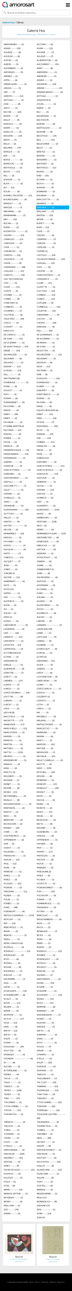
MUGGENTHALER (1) (17, 804)
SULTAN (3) (12, 1066)
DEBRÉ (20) (12, 350)
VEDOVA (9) (12, 1161)
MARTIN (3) (13, 744)
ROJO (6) (11, 959)
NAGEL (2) (44, 816)
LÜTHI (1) (43, 704)
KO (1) (8, 609)
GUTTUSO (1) (13, 513)
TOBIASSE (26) (46, 1106)
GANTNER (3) (46, 462)
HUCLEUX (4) (15, 549)
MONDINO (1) (45, 780)
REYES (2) (44, 935)
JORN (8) (43, 573)
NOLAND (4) (46, 828)
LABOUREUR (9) (16, 625)
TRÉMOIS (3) (14, 1122)
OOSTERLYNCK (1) (15, 835)
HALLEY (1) (11, 517)
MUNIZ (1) (43, 804)
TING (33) (12, 1098)
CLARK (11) (44, 283)
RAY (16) (9, 923)
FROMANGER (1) (14, 458)
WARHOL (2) (45, 1189)
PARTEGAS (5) (46, 855)
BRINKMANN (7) (15, 215)
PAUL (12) (10, 863)
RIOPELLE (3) (14, 947)
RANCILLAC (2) (47, 915)
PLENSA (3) (12, 895)
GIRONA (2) (12, 493)
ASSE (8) (12, 104)
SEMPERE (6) (46, 1007)
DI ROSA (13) (12, 370)
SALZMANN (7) (14, 979)
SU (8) (9, 1062)
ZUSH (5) (41, 1217)
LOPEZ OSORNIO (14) (16, 692)
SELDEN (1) (11, 1007)
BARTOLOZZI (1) (49, 128)
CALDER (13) (14, 235)
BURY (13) (43, 227)
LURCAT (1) (11, 704)
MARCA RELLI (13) (15, 728)
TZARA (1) (11, 1138)
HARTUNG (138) (47, 521)
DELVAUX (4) (44, 362)
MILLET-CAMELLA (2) (50, 760)
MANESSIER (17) (14, 724)
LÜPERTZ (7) (46, 700)
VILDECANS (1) (48, 1173)
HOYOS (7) (15, 545)
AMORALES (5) (13, 72)
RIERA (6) (44, 939)
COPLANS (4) (45, 303)
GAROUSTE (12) (47, 474)
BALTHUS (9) (43, 120)
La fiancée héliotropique (19, 1259)
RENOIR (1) (15, 935)
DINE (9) (42, 374)
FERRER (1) (12, 438)
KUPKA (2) (11, 621)
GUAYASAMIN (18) (16, 509)
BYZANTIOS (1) (15, 231)
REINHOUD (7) (47, 931)
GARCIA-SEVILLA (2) (49, 470)
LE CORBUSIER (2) (12, 653)
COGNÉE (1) (13, 295)
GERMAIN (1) (46, 482)
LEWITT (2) (10, 676)
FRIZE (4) (44, 454)
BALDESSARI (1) (46, 116)
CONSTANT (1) (11, 303)
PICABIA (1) (45, 879)
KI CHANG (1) (45, 589)
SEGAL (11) (12, 1003)
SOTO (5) (47, 1042)
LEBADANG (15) (46, 660)
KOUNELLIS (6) (46, 613)
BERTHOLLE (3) (13, 167)
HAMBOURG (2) (47, 517)
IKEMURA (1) (45, 553)
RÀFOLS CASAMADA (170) (19, 915)
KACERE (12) (12, 577)
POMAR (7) (44, 899)
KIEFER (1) (12, 593)
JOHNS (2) (44, 565)
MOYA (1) (44, 796)
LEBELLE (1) (13, 664)
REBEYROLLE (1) (13, 927)
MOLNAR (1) (11, 780)
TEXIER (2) (12, 1094)
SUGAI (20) (44, 1062)
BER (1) (9, 155)
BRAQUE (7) (13, 207)
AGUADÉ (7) (45, 52)
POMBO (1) (11, 903)
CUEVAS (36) (46, 322)
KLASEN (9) (44, 601)
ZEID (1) (46, 1209)
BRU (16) (10, 219)
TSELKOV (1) (12, 1126)
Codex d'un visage (53, 1259)
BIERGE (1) (45, 171)
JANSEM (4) (44, 561)
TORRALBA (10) (48, 1110)
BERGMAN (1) (46, 159)
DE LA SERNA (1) (14, 342)
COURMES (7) (13, 310)
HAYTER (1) (15, 525)
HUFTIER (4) (46, 549)
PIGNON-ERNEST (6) (49, 887)
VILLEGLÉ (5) (13, 1177)
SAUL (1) (10, 983)
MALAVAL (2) (46, 720)
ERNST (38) (11, 414)
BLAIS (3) (13, 183)
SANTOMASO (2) (49, 979)
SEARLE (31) (45, 999)
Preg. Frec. (61, 1282)
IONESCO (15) (13, 557)
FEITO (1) (43, 430)
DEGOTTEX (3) (46, 350)
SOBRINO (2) (47, 1034)
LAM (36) (11, 633)
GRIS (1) (42, 501)
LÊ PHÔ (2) (42, 657)
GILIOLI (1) (44, 485)
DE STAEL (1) (46, 346)
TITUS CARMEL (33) (49, 1102)
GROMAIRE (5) (13, 505)
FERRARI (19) (45, 434)
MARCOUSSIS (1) (14, 732)
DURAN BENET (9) (14, 402)
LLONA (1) (44, 684)
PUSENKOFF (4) (14, 911)
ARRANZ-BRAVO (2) (50, 92)
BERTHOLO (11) (46, 167)
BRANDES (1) (45, 203)
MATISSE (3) (45, 748)
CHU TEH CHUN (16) (13, 279)
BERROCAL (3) (13, 163)
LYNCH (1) (44, 708)
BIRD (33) (43, 175)
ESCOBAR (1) (13, 422)
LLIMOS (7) (12, 684)
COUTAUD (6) (13, 314)
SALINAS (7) (45, 975)
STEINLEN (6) (18, 1058)
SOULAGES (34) (14, 1046)
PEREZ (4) (43, 875)
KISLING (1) (45, 597)
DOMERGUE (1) (16, 382)
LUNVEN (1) (13, 700)
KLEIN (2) (10, 605)
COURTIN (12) (46, 310)
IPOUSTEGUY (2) (47, 557)
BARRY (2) (11, 128)
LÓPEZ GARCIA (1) (49, 688)
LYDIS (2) (11, 708)
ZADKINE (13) (43, 1205)
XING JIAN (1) (12, 1205)
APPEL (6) (10, 80)
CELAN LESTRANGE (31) (51, 259)
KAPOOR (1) (45, 581)
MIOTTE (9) (44, 764)
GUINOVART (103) (48, 509)
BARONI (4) (46, 124)
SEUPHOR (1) (13, 1014)
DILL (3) (12, 374)
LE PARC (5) (11, 657)
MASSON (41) (46, 744)
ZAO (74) (11, 1209)
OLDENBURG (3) (47, 832)
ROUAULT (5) (47, 967)
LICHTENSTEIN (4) (47, 676)
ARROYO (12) (13, 96)
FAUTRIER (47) (12, 430)
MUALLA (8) (12, 800)
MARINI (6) (45, 736)
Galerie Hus (8, 22)
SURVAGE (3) (46, 1066)
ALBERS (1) (11, 64)
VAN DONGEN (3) (14, 1150)
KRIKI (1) (8, 617)
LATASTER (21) (12, 645)
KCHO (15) (9, 589)
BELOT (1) (44, 147)
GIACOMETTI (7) (15, 485)
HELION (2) (11, 529)
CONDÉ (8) (12, 299)
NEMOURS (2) (13, 820)
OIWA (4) (10, 832)
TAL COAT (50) (46, 1082)
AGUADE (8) (12, 52)
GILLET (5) (13, 489)
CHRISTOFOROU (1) (48, 275)
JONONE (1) (9, 573)
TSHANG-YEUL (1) (47, 1126)
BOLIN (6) (12, 191)
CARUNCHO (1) (13, 251)
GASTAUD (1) (46, 478)
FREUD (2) (44, 450)
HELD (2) (42, 525)
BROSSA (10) (45, 215)
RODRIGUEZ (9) (14, 955)
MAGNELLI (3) (46, 716)
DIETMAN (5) (44, 370)
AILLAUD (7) (45, 56)
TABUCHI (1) (45, 1074)
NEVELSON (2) (46, 820)
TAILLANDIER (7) (47, 1078)
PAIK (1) (45, 847)
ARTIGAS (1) (47, 96)
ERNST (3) (10, 418)
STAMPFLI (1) (45, 1054)
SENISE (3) (11, 1010)
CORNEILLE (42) (48, 307)
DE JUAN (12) (13, 338)
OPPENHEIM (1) (47, 839)
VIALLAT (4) (45, 1165)
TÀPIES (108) (13, 1090)
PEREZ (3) (10, 879)
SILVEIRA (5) (45, 1022)
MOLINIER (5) (13, 776)
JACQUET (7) (12, 561)
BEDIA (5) (10, 139)
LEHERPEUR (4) (14, 668)
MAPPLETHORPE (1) (49, 724)
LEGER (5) (45, 664)
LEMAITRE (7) (13, 672)
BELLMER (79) (12, 147)
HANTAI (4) (12, 521)
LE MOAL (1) (44, 653)
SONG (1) (45, 1038)
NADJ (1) (10, 816)
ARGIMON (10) (46, 84)
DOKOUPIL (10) (48, 378)
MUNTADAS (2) (14, 808)
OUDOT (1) (12, 847)
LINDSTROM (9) (47, 680)
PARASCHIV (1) (15, 855)
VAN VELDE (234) (14, 1154)
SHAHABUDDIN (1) (49, 1014)
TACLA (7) (11, 1078)
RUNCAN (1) (45, 971)
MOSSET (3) (45, 792)
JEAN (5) (10, 565)
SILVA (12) (10, 1022)
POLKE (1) (11, 899)
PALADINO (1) (14, 851)
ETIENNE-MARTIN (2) (14, 426)
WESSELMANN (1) (47, 1193)
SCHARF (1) (45, 987)
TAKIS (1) (12, 1082)
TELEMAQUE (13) (47, 1090)
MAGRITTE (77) (13, 720)
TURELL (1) (11, 1130)
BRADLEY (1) (12, 203)
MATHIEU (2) (13, 748)
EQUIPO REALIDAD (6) (47, 410)
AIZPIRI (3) (11, 60)
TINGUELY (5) (45, 1098)
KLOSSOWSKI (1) (47, 605)
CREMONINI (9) (48, 314)
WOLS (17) (42, 1197)
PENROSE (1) (13, 871)
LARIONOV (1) (13, 641)
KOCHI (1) (45, 609)
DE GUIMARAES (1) (48, 334)
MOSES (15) (10, 792)
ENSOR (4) (11, 410)
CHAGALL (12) (46, 263)
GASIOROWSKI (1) (16, 478)
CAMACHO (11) (13, 239)
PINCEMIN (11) (15, 891)
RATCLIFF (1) (12, 919)
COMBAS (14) (46, 295)
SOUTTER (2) (12, 1050)
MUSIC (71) (44, 812)
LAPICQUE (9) (46, 637)
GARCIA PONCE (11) (50, 466)
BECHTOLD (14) (47, 135)
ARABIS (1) (44, 80)
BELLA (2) (10, 143)
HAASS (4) (44, 513)
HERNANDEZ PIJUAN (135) (51, 533)
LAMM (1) (44, 633)
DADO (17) (9, 330)
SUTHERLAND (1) (15, 1070)
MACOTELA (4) (14, 716)
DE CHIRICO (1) (14, 334)
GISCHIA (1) (44, 493)
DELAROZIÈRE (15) (49, 354)
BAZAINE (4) (44, 132)
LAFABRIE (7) (49, 625)
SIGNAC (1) (44, 1018)
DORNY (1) (45, 386)
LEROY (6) (44, 672)
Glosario (52, 1282)
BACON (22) (12, 112)
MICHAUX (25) (46, 756)
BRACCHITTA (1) (48, 199)
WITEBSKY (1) (13, 1197)
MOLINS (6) (44, 776)
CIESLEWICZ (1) (47, 279)
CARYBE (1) (42, 251)
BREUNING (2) (12, 211)
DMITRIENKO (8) (12, 378)
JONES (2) (10, 569)
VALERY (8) (44, 1146)
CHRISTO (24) (14, 275)
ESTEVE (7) (45, 422)
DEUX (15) (43, 366)
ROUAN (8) (12, 967)
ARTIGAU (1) (14, 100)
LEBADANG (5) (10, 660)
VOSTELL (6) (45, 1185)
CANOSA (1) (46, 243)
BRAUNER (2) (45, 207)
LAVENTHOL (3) (13, 649)
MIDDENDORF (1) (15, 760)
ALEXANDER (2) (13, 68)
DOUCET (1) (13, 390)
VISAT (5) (45, 1181)
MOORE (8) (12, 788)
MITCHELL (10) (46, 772)
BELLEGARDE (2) (47, 143)
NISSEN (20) (11, 828)
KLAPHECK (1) (13, 601)
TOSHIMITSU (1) (13, 1114)
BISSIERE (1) (12, 179)
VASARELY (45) (13, 1158)
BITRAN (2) (44, 179)
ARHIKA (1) (12, 88)
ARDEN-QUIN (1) (15, 84)
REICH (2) (43, 927)
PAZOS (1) (44, 863)
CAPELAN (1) (45, 247)
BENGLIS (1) (12, 151)
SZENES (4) (11, 1074)
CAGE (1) (43, 231)
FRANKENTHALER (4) (16, 450)
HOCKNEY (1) (12, 541)
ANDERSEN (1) (47, 72)
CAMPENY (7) (46, 239)
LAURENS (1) (45, 645)
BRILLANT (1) (45, 211)
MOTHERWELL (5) (15, 796)
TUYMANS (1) (12, 1134)
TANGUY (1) (11, 1086)
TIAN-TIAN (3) (46, 1094)
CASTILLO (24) (46, 255)
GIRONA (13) (45, 489)
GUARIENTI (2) (46, 505)
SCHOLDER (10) (49, 995)
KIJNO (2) (44, 593)
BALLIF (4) (11, 120)
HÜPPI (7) (12, 553)
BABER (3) (43, 108)
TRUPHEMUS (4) (48, 1122)
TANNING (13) (47, 1086)
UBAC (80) (44, 1138)
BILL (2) (9, 175)
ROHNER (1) (46, 955)
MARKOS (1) (12, 740)
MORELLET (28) (48, 788)
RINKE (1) (43, 943)
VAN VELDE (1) (46, 1154)
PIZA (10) (46, 891)
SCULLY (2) (11, 999)
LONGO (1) (12, 688)
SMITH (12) (10, 1030)
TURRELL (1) (45, 1130)
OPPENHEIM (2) (14, 839)
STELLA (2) (44, 1058)
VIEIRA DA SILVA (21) (19, 1169)
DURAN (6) (11, 398)
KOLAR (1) (10, 613)
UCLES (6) (11, 1142)
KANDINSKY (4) (14, 581)
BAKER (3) (11, 116)
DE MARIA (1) (46, 342)
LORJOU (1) (46, 692)
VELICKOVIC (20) (48, 1161)
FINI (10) (44, 438)
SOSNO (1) (11, 1042)
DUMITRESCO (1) (48, 394)
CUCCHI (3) (44, 318)
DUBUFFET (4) (45, 390)
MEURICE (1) (15, 756)
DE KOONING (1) (48, 338)
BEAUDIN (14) (13, 135)
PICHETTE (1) (46, 883)
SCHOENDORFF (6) (14, 995)
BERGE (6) (13, 159)
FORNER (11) (46, 442)
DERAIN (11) (12, 366)
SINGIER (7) (46, 1026)
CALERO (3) (45, 235)
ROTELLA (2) (46, 963)
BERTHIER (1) (45, 163)
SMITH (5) (43, 1030)
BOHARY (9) (45, 187)
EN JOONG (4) (12, 406)
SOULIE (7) (44, 1046)
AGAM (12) (45, 48)
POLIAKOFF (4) (46, 895)
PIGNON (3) (13, 887)
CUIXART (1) (13, 326)
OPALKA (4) (45, 835)
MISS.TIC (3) (9, 772)
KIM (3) (12, 597)
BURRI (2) (11, 227)
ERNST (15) (45, 414)
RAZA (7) (43, 923)
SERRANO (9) (45, 1010)
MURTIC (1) (11, 812)
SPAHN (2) (44, 1050)
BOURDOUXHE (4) (15, 199)
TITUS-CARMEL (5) (16, 1106)
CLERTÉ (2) (11, 291)
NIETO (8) (44, 824)
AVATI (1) (11, 108)
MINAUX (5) (12, 764)
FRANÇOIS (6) (46, 446)
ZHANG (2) (12, 1213)
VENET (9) (11, 1165)
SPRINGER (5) (14, 1054)
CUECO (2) (11, 322)
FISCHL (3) (10, 442)
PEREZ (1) (12, 875)
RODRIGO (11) (17, 951)
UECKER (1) (46, 1142)
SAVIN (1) (12, 987)
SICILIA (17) (14, 1018)
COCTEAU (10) (46, 291)
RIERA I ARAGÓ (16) (13, 943)
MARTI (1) (44, 740)
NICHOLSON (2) (13, 824)
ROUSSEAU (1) (13, 971)
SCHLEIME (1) (47, 991)
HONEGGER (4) (48, 541)
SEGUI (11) (45, 1003)
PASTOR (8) (45, 859)
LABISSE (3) (44, 621)
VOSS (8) (9, 1185)
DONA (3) (10, 386)
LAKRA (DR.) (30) (44, 629)
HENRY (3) (45, 529)
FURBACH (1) (43, 458)
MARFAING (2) (46, 732)
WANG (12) (13, 1189)
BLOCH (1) (45, 183)
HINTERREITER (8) (48, 537)
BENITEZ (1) (46, 151)
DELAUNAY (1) (46, 358)
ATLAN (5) (46, 104)
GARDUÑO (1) (12, 474)
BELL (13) (46, 139)
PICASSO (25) (12, 883)
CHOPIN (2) (45, 271)
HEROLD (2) (12, 537)
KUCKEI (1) (44, 617)
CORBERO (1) (13, 307)
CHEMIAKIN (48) (14, 267)
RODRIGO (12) (49, 951)
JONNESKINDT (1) (45, 569)
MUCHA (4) (46, 800)
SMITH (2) (10, 1034)
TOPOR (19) (12, 1110)
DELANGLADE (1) (15, 354)
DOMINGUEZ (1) (47, 382)
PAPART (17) (44, 851)
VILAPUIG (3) (12, 1173)
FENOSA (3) (12, 434)
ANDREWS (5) (46, 76)
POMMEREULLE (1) (48, 903)
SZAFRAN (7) (44, 1070)
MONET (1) (12, 784)
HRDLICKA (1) (46, 545)
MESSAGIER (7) (46, 752)
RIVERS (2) (44, 947)
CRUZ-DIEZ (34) (14, 318)
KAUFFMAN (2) (46, 585)
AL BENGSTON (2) (47, 60)
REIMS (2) (11, 931)
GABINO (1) (13, 462)
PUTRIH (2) (45, 911)
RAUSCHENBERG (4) (49, 919)
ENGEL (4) (44, 406)
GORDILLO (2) (12, 497)
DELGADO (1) (13, 362)
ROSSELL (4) (12, 963)
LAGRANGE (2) (14, 629)
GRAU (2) (11, 501)
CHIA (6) (44, 267)
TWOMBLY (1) (44, 1134)
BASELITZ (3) (12, 132)
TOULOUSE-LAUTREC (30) (51, 1116)
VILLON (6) (45, 1177)
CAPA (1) (11, 247)
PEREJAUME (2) (44, 871)
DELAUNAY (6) (13, 358)
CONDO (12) (46, 299)
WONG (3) (13, 1201)
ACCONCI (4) (45, 44)
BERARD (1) (46, 155)
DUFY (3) (10, 394)
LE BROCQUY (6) (47, 649)
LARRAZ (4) (44, 641)
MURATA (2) (44, 808)
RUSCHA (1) (12, 975)
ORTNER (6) (45, 843)
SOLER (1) (11, 1038)
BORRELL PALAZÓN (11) (18, 195)
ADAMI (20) (12, 48)
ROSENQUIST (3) (47, 959)
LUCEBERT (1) (43, 696)
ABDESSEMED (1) (14, 44)
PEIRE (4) (9, 867)
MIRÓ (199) (44, 768)
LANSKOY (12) (13, 637)
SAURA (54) (45, 983)
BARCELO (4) (13, 124)
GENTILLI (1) (13, 482)
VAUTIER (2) (46, 1158)
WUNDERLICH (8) (47, 1201)
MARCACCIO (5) (47, 728)
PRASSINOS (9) (46, 907)
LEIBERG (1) (45, 668)
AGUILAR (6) (12, 56)
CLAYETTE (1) (46, 287)
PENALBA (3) (45, 867)
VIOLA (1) (10, 1181)
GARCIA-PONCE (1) (17, 470)
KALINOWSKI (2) (47, 577)
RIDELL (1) (12, 939)
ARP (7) (9, 92)
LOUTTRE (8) (13, 696)
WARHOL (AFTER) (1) (16, 1193)
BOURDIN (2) (45, 195)
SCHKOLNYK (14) (15, 991)
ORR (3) (9, 843)
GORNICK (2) (45, 497)
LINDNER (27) (13, 680)
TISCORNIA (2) (12, 1102)
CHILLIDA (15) (14, 271)
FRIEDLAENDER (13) (16, 454)
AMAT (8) (45, 68)
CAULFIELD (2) (13, 259)
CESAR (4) (12, 263)
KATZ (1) (10, 585)
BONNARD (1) (46, 191)
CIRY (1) (10, 283)
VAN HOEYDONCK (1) (49, 1150)
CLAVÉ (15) (12, 287)
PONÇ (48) (11, 907)
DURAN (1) (43, 398)
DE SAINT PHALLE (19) (16, 346)
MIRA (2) (10, 768)
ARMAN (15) (49, 88)
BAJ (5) (43, 112)
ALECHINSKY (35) (48, 64)
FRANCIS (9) (11, 446)
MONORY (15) (47, 784)
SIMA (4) (10, 1026)
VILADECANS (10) (49, 1169)
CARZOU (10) (12, 255)
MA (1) (43, 712)
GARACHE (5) (13, 466)
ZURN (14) (44, 1213)
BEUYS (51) (12, 171)
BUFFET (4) (45, 223)
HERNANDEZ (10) (14, 533)
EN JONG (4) (44, 402)
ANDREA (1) (11, 76)
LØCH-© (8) (9, 712)
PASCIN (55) (12, 859)
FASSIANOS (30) (47, 426)
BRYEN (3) (44, 219)
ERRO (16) (46, 418)
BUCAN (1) (11, 223)
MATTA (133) (13, 752)
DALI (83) (44, 330)
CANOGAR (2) (13, 243)
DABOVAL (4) (46, 326)
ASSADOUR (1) (44, 100)
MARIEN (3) (12, 736)
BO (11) (9, 187)
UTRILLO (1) (13, 1146)
